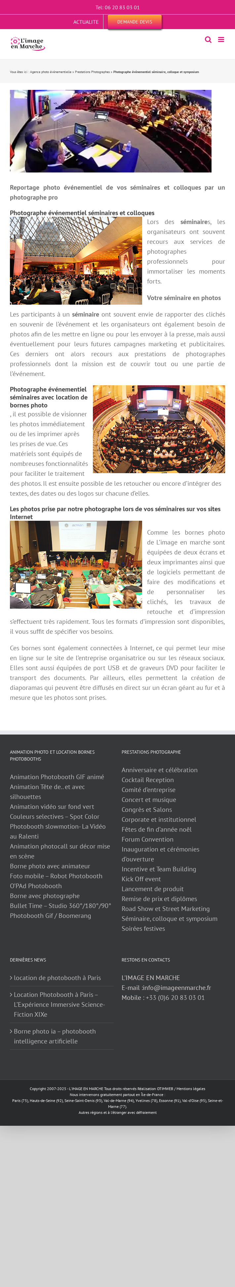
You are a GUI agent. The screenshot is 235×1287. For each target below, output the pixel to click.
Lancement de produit (153, 889)
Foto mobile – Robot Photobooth (56, 876)
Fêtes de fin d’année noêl (157, 829)
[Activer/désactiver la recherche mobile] (208, 39)
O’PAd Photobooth (36, 886)
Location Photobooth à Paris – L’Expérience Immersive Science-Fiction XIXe (59, 1004)
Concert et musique (149, 799)
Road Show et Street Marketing (166, 908)
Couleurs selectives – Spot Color (54, 816)
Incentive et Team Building (159, 869)
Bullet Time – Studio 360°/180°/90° (60, 905)
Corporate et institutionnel (159, 819)
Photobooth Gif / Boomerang (50, 915)
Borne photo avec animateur (50, 866)
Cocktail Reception (148, 780)
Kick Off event (141, 879)
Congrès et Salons (147, 809)
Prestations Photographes (92, 72)
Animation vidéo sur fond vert (52, 806)
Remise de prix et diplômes (159, 898)
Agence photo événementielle (50, 72)
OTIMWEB (165, 1088)
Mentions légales (190, 1088)
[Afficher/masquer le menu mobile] (221, 39)
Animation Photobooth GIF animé (58, 777)
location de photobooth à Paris (57, 977)
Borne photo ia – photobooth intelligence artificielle (55, 1036)
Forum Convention (148, 839)
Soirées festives (143, 928)
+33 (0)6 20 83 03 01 (175, 997)
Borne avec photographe (45, 895)
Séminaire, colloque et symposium (169, 918)
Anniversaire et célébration (160, 770)
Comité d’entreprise (149, 789)
